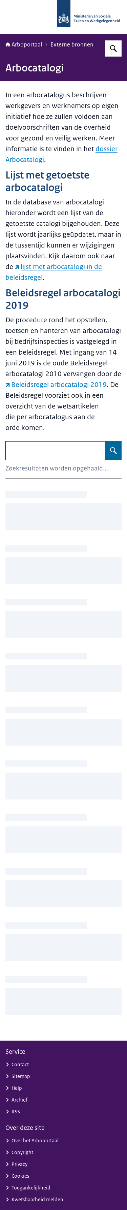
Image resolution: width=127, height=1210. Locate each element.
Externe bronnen (71, 44)
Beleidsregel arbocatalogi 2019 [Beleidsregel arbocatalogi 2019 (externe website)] (56, 384)
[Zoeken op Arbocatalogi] (113, 450)
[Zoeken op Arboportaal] (113, 48)
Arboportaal (23, 44)
